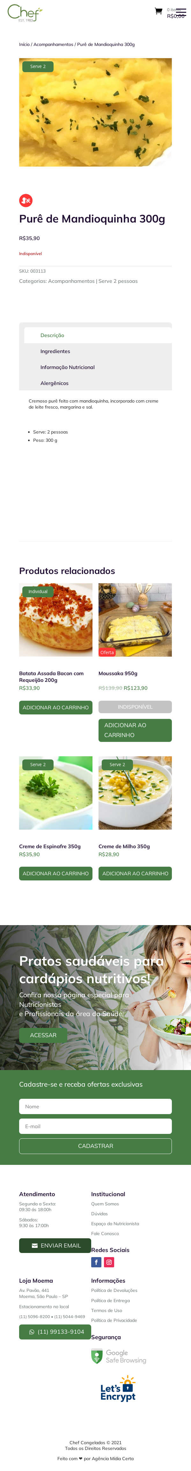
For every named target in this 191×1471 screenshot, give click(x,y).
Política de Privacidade (114, 1320)
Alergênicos (54, 383)
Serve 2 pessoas (118, 281)
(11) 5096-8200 (34, 1316)
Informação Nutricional (67, 367)
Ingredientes (55, 351)
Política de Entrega (110, 1300)
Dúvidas (99, 1214)
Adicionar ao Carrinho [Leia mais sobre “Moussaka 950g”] (125, 730)
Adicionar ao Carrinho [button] (56, 707)
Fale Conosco (105, 1233)
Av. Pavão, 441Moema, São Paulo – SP (43, 1293)
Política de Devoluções (114, 1290)
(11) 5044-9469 (69, 1316)
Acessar (43, 1035)
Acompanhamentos (53, 44)
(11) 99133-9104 (61, 1331)
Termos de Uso (106, 1310)
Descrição (52, 335)
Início (24, 44)
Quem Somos (105, 1204)
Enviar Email (61, 1245)
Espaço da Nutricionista (115, 1223)
